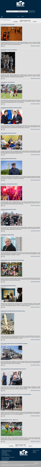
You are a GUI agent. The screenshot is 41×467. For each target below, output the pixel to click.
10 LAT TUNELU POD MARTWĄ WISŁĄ (8, 24)
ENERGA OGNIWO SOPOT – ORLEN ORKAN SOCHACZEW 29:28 (12, 260)
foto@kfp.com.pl (6, 455)
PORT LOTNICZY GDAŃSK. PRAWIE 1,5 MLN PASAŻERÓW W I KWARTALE (14, 343)
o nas (18, 16)
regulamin (34, 451)
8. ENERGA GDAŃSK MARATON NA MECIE (8, 209)
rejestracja (34, 452)
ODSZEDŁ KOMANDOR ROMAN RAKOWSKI (8, 158)
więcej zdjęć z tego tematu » (35, 45)
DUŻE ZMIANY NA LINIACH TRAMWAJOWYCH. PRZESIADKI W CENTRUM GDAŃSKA (16, 394)
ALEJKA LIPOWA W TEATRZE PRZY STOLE (8, 133)
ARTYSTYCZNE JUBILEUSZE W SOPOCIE (8, 285)
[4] (25, 21)
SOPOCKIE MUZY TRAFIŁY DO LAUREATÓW (9, 49)
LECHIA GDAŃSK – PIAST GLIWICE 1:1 (8, 82)
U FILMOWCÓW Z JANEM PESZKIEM (7, 234)
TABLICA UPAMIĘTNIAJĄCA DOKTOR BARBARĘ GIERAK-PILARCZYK (13, 368)
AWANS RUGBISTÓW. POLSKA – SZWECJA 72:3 (9, 419)
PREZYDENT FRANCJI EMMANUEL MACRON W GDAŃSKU (11, 107)
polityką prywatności (26, 464)
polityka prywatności (36, 450)
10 (30, 21)
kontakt (22, 16)
